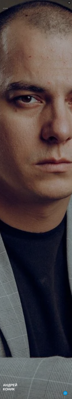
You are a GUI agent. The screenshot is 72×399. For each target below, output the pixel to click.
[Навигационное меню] (69, 2)
